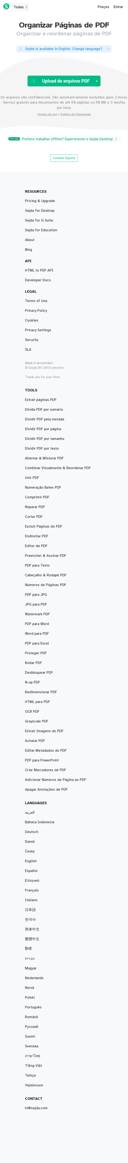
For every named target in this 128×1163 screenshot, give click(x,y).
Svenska (31, 1046)
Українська (34, 1085)
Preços (103, 7)
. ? (60, 49)
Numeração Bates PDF (43, 487)
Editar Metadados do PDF (46, 751)
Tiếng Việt (33, 1066)
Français (32, 890)
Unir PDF (32, 478)
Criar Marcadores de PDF (45, 770)
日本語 (30, 910)
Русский (31, 1027)
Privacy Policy (36, 311)
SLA (28, 350)
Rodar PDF (33, 663)
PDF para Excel (37, 643)
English (31, 861)
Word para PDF (37, 634)
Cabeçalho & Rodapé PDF (45, 575)
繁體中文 (32, 939)
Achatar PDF (35, 741)
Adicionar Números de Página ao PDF (55, 780)
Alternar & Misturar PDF (44, 458)
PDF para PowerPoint (42, 760)
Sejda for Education (41, 230)
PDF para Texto (37, 565)
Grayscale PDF (36, 721)
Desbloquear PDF (39, 673)
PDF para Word (37, 624)
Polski (30, 997)
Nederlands (34, 978)
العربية (30, 812)
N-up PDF (32, 682)
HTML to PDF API (39, 270)
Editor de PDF (36, 546)
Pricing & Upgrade (40, 201)
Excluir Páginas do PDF (43, 526)
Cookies (31, 320)
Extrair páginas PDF (40, 400)
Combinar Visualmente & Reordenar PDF (58, 468)
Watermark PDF (37, 614)
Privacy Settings (38, 330)
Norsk (29, 988)
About (29, 240)
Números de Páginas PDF (45, 585)
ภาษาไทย (32, 1056)
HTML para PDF (37, 702)
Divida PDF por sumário (44, 410)
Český (29, 851)
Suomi (30, 1036)
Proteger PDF (36, 653)
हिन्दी (28, 949)
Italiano (31, 900)
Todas (21, 7)
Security (31, 340)
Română (31, 1017)
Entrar (118, 7)
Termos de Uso (47, 114)
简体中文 (32, 929)
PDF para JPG (36, 595)
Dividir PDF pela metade (44, 419)
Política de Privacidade (76, 114)
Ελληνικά (32, 881)
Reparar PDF (35, 507)
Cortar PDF (34, 517)
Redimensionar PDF (41, 692)
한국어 (30, 920)
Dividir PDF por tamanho (44, 439)
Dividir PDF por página (43, 429)
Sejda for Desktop (39, 211)
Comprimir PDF (37, 497)
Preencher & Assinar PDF (45, 556)
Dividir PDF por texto (42, 449)
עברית (30, 959)
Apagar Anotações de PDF (46, 790)
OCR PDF (32, 712)
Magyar (31, 968)
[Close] (108, 48)
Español (31, 871)
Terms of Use (36, 301)
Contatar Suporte (64, 158)
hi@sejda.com (36, 1108)
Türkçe (30, 1075)
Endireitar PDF (36, 536)
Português (33, 1007)
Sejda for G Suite (39, 220)
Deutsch (31, 832)
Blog (28, 250)
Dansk (30, 842)
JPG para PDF (36, 604)
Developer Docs (38, 280)
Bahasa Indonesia (39, 822)
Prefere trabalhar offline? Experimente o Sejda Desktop (63, 139)
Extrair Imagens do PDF (44, 731)
